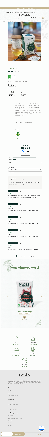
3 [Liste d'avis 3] (21, 256)
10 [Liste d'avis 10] (33, 256)
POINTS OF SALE (11, 415)
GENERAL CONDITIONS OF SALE (15, 418)
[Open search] (26, 17)
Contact (10, 425)
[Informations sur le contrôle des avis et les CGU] (31, 152)
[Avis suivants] (36, 256)
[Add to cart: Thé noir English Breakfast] (24, 317)
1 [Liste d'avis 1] (16, 256)
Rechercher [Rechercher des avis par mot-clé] (24, 173)
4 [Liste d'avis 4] (24, 256)
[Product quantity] (7, 434)
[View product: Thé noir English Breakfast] (24, 294)
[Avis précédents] (14, 256)
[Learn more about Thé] (18, 135)
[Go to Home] (3, 21)
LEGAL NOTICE (11, 420)
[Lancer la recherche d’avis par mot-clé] (41, 172)
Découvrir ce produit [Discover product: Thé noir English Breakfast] (24, 313)
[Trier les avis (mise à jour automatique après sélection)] (25, 169)
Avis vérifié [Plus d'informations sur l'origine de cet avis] (12, 193)
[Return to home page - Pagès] (24, 15)
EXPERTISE (33, 353)
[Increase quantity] (11, 434)
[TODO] (23, 184)
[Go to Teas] (8, 21)
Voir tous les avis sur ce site (25, 155)
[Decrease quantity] (3, 434)
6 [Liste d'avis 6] (29, 256)
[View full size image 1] (24, 41)
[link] (39, 17)
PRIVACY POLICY (11, 423)
